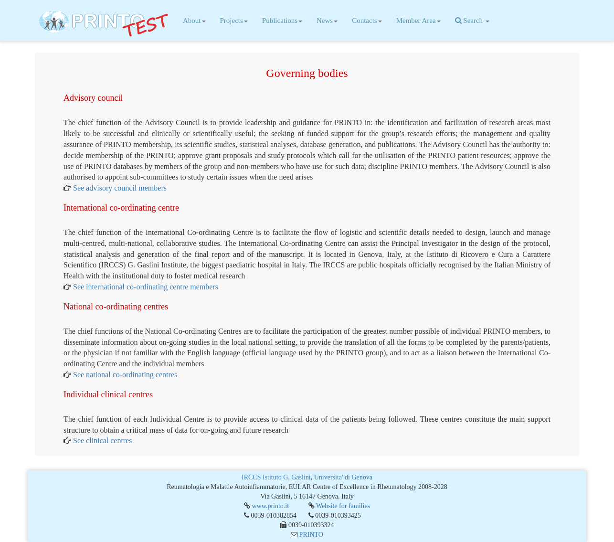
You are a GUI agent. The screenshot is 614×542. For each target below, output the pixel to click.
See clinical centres (102, 442)
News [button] (327, 20)
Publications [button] (282, 20)
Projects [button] (234, 20)
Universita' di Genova (343, 477)
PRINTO (311, 534)
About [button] (194, 20)
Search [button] (472, 20)
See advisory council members (120, 190)
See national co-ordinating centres (125, 376)
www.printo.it (270, 506)
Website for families (343, 506)
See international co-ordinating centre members (145, 289)
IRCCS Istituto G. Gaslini (276, 477)
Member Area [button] (418, 20)
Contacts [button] (367, 20)
